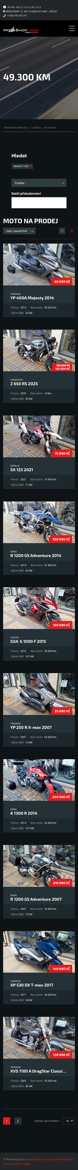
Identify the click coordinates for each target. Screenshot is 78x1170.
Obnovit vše (21, 166)
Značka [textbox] (19, 183)
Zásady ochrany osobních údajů (52, 1159)
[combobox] (39, 183)
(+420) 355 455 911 (17, 15)
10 (67, 1121)
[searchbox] (16, 202)
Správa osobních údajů (17, 1163)
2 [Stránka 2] (18, 1121)
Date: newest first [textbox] (16, 231)
